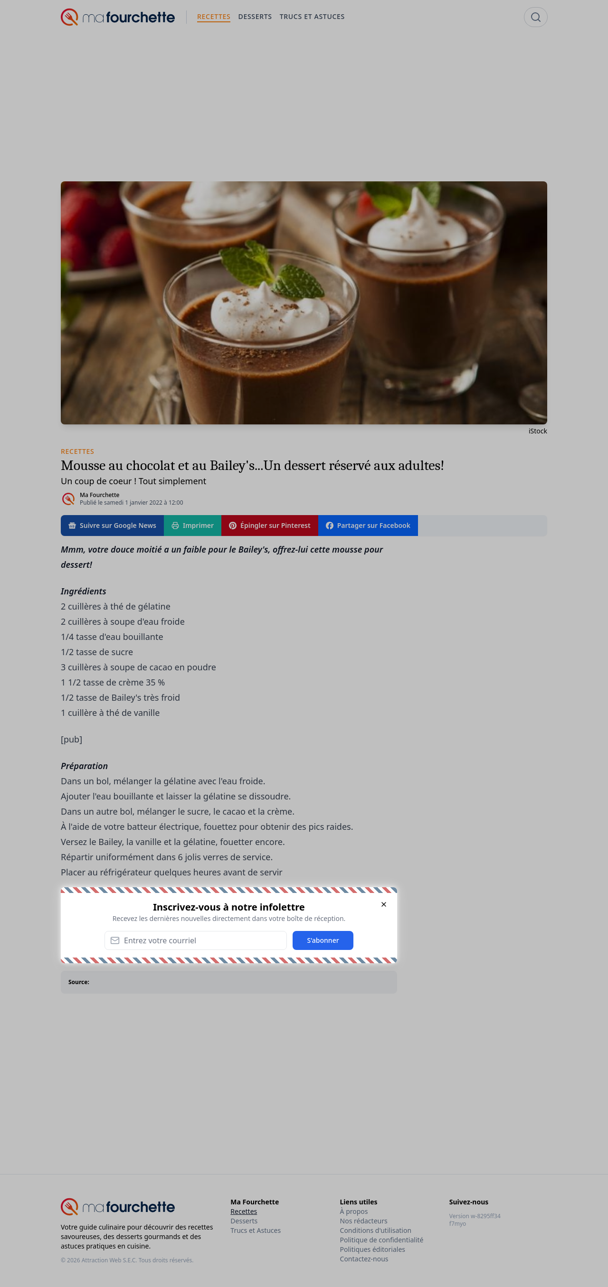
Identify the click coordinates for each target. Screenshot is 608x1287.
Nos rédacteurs (364, 1220)
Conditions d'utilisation (376, 1230)
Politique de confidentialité (382, 1239)
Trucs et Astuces (255, 1230)
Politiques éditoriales (372, 1249)
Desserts (243, 1220)
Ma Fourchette (99, 495)
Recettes (243, 1211)
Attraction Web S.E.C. (109, 1260)
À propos (354, 1211)
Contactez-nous (364, 1258)
